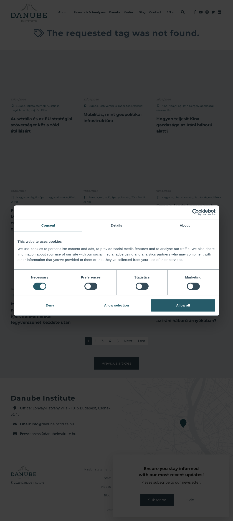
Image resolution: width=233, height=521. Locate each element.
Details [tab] (116, 225)
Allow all (183, 305)
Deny (50, 305)
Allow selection (116, 305)
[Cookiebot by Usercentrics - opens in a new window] (195, 212)
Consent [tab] (48, 225)
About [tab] (185, 225)
